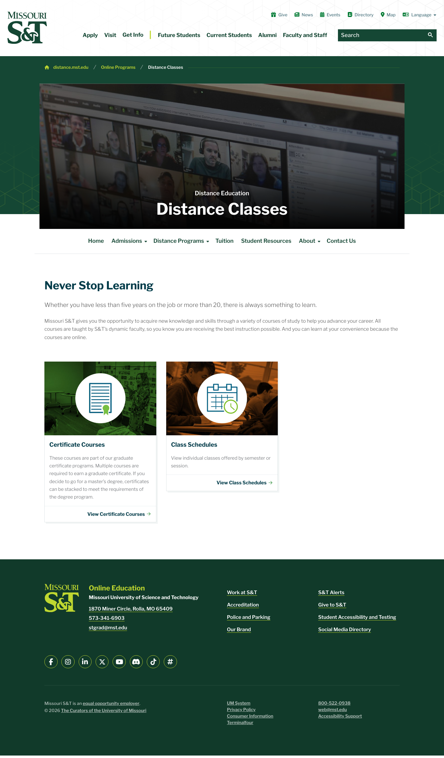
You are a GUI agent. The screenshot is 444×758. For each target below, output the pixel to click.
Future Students (179, 35)
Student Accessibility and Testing (357, 620)
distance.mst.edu (70, 67)
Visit (110, 35)
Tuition (224, 241)
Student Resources (266, 241)
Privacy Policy (241, 712)
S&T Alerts (331, 595)
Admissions (130, 241)
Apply (90, 35)
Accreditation (243, 607)
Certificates (100, 442)
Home (96, 241)
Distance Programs (182, 241)
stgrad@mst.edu (108, 630)
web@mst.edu (332, 712)
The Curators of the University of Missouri (103, 713)
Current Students (229, 35)
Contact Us (341, 241)
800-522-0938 (334, 705)
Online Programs (118, 67)
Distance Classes (165, 67)
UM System (238, 705)
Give (279, 15)
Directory (360, 15)
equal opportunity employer (111, 706)
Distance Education (222, 193)
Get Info (132, 35)
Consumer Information (250, 718)
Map (388, 15)
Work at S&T (242, 595)
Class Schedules (222, 426)
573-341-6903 (107, 620)
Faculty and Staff (305, 35)
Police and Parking (248, 620)
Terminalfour (240, 725)
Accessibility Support (340, 718)
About (311, 241)
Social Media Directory (344, 632)
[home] (27, 28)
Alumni (267, 35)
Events (330, 15)
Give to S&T (332, 607)
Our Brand (239, 632)
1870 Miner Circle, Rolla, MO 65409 (131, 611)
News (303, 15)
